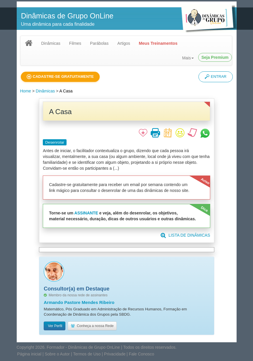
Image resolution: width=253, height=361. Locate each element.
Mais (188, 58)
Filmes (75, 43)
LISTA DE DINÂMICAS (185, 235)
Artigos (123, 43)
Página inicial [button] (29, 354)
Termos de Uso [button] (87, 354)
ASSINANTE (86, 213)
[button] (60, 77)
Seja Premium (215, 57)
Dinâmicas (50, 43)
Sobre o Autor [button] (57, 354)
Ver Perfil (54, 326)
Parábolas (99, 43)
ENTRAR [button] (215, 76)
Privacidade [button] (114, 354)
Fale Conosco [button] (141, 354)
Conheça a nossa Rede (92, 326)
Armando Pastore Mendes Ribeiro (79, 302)
